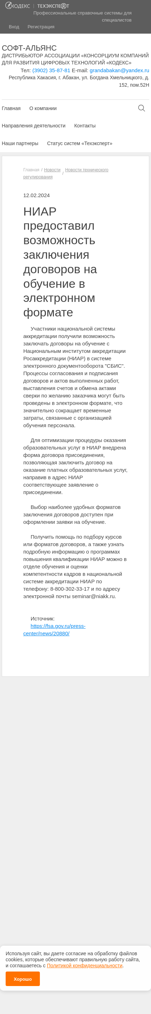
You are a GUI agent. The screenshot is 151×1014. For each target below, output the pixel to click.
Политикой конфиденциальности (84, 963)
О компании (42, 108)
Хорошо (23, 977)
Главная (11, 108)
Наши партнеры (20, 143)
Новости (52, 169)
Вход (14, 26)
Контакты (84, 125)
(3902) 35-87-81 (51, 70)
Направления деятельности (33, 125)
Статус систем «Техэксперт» (79, 143)
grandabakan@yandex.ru (119, 70)
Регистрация (41, 26)
